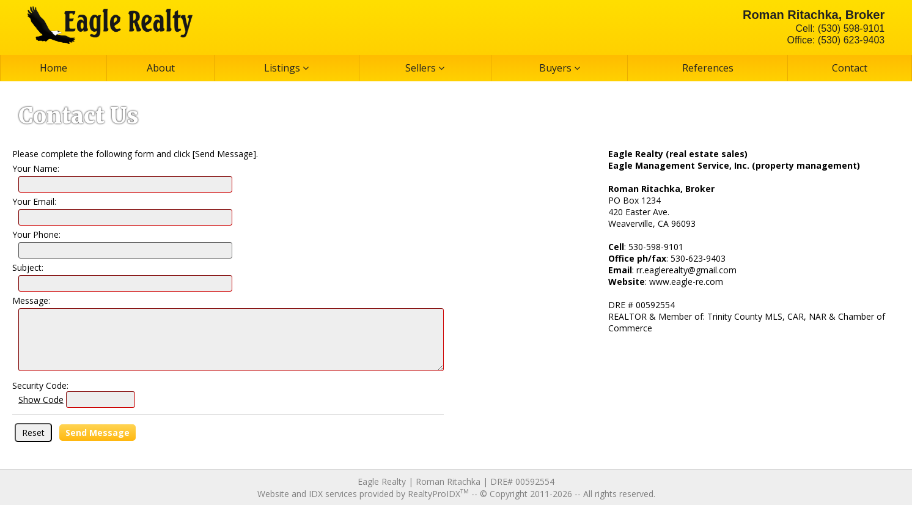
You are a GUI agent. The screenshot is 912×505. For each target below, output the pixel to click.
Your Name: (35, 168)
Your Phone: (36, 234)
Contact (849, 68)
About (161, 68)
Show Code (41, 399)
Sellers (424, 68)
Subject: (27, 267)
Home (53, 68)
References (708, 68)
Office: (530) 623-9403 (835, 40)
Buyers (559, 68)
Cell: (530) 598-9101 (839, 28)
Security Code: (40, 385)
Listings (286, 68)
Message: (31, 300)
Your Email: (34, 201)
